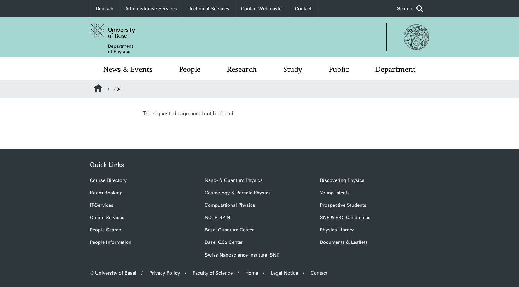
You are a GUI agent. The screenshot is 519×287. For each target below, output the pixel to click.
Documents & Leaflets (344, 242)
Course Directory (108, 180)
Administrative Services (151, 8)
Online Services (107, 217)
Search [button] (410, 8)
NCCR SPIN (217, 217)
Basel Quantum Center (229, 230)
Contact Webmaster (262, 8)
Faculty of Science (213, 273)
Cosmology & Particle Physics (238, 192)
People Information (111, 242)
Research (242, 69)
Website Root (98, 88)
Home (251, 273)
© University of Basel (113, 273)
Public (339, 69)
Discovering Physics (342, 180)
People (189, 69)
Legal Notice (284, 273)
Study (292, 69)
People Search (105, 230)
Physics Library (337, 230)
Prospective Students (343, 205)
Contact (303, 8)
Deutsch (104, 8)
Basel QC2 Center (224, 242)
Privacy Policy (164, 273)
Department (395, 69)
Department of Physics (120, 49)
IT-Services (101, 205)
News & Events (128, 69)
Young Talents (335, 192)
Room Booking (106, 192)
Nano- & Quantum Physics (234, 180)
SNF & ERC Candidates (345, 217)
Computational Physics (230, 205)
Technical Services (209, 8)
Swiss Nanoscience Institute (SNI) (242, 255)
